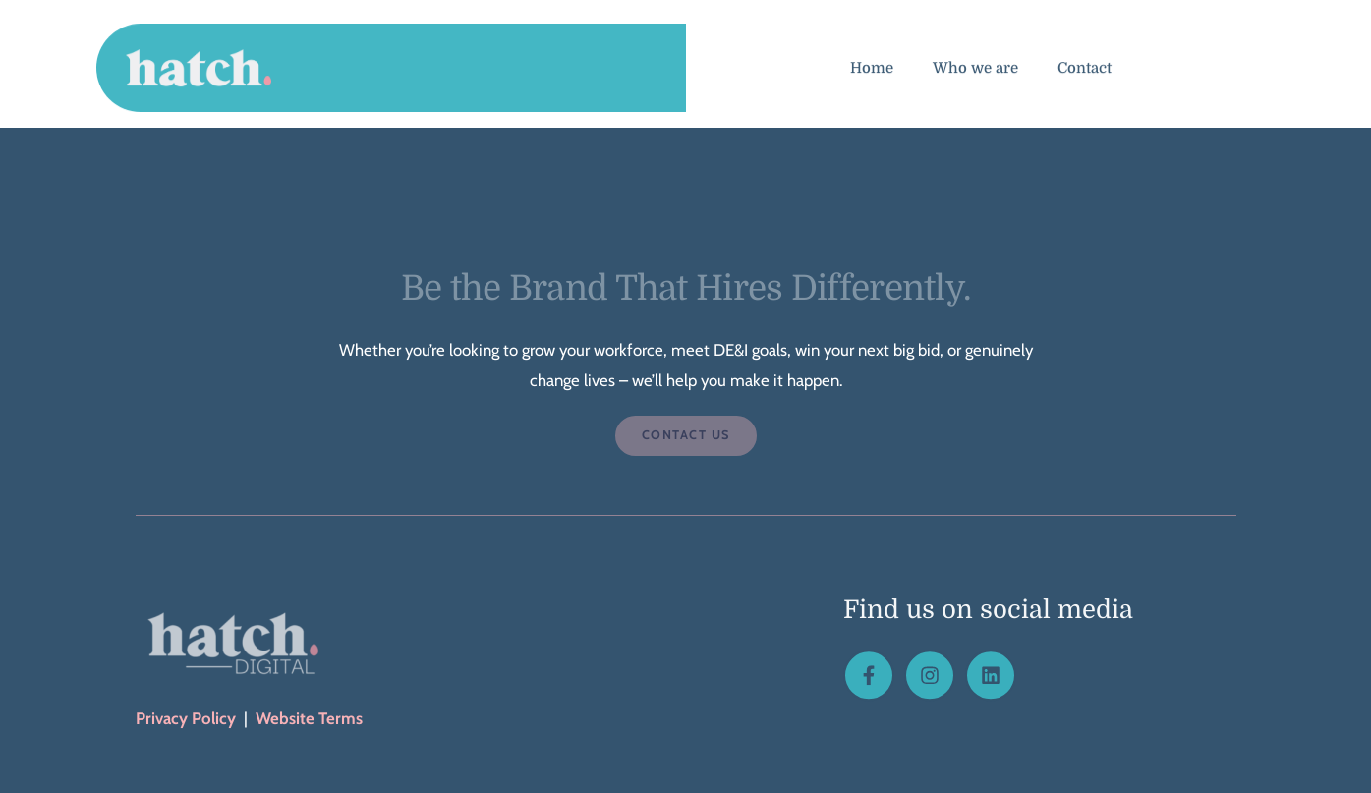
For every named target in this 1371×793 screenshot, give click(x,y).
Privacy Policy (186, 718)
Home (871, 73)
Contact (1084, 73)
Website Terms (309, 718)
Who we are (975, 73)
